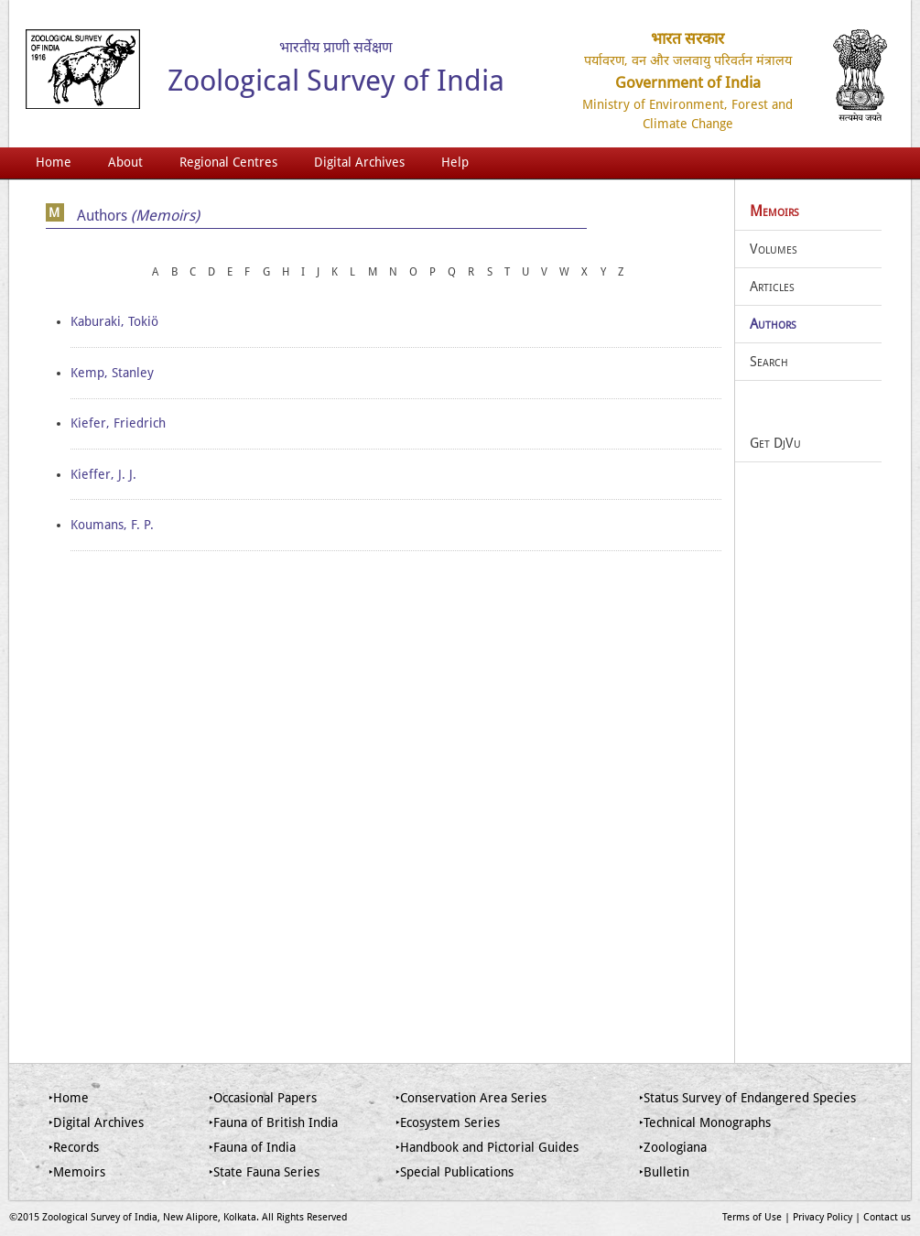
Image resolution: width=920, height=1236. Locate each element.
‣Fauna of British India (273, 1122)
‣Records (74, 1147)
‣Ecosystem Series (447, 1122)
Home (53, 162)
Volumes (773, 249)
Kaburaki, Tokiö (114, 321)
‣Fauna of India (252, 1147)
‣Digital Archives (96, 1122)
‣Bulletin (664, 1172)
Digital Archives (359, 162)
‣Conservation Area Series (471, 1097)
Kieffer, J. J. (103, 474)
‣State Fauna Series (264, 1172)
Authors (773, 324)
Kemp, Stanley (112, 372)
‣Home (69, 1097)
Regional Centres (228, 162)
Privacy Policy (822, 1217)
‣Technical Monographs (705, 1122)
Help (455, 162)
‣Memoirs (77, 1172)
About (125, 162)
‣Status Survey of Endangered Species (747, 1097)
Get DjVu (775, 443)
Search (769, 361)
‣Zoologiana (673, 1147)
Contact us (887, 1217)
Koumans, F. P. (112, 524)
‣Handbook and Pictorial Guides (487, 1147)
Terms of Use (752, 1217)
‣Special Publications (454, 1172)
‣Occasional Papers (263, 1097)
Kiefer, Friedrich (118, 423)
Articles (772, 286)
